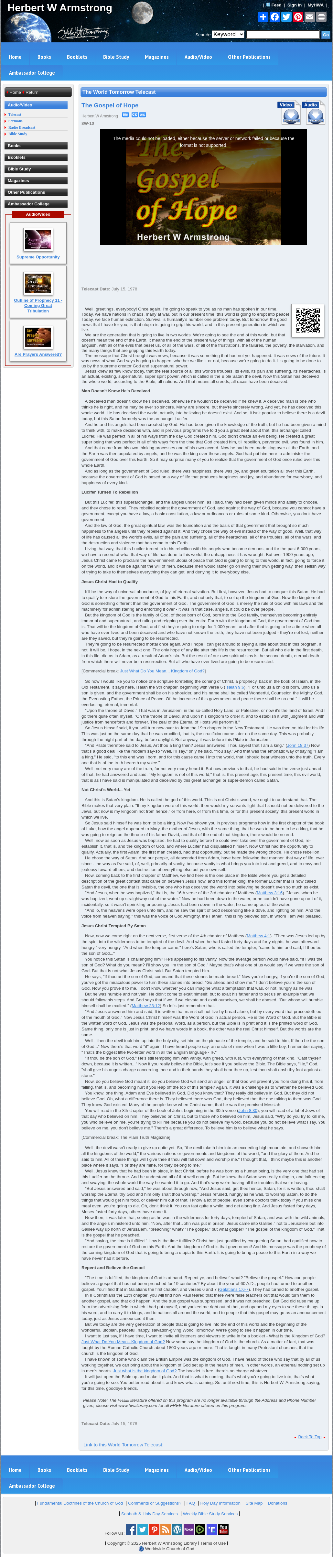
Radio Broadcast (21, 127)
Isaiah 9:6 (234, 687)
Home (15, 56)
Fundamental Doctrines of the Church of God (80, 1503)
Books (44, 56)
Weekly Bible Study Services (210, 1513)
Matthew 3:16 (270, 892)
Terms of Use (213, 1543)
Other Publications (249, 56)
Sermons (15, 121)
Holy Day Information (220, 1503)
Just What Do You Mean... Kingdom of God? (162, 671)
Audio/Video (198, 56)
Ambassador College (32, 72)
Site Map (254, 1503)
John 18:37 (297, 745)
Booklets (77, 56)
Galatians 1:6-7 (233, 1289)
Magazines (157, 56)
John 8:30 (247, 1110)
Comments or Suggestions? (154, 1503)
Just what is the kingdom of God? (145, 1370)
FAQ (191, 1503)
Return (32, 92)
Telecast (14, 115)
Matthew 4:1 (258, 935)
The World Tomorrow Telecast (119, 92)
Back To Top (309, 1436)
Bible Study (116, 56)
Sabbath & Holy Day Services (149, 1513)
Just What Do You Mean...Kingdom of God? (123, 1341)
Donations (277, 1503)
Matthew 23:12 (146, 1005)
